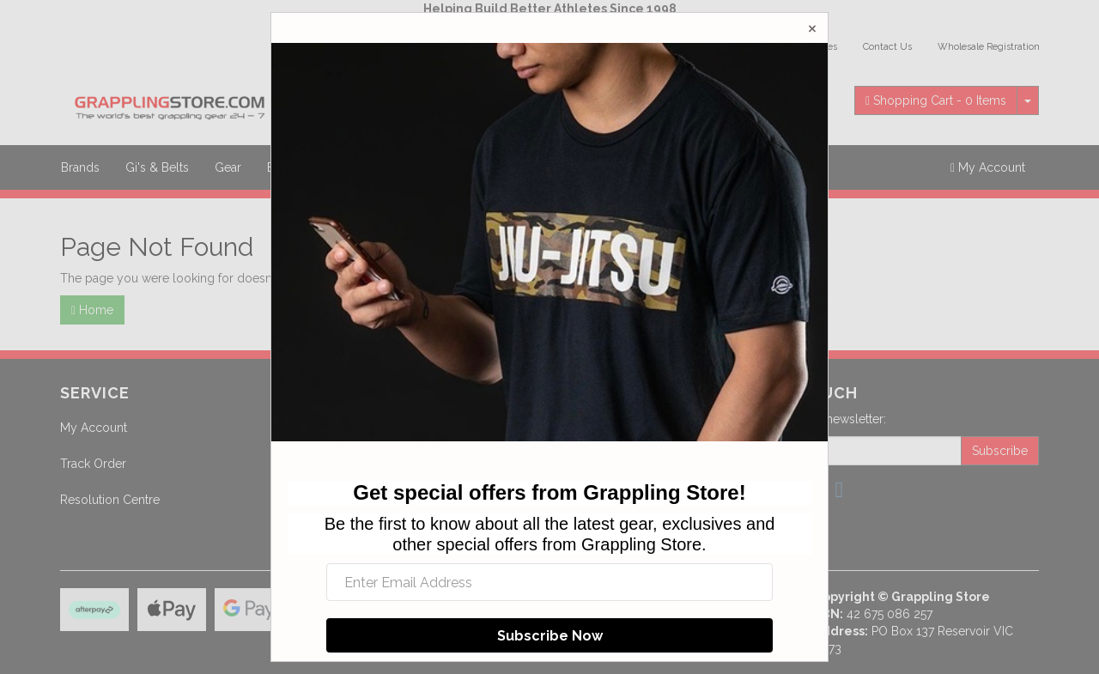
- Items (935, 100)
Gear (228, 167)
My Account (93, 427)
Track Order (93, 464)
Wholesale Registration (989, 46)
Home (92, 310)
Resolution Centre (110, 500)
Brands (80, 167)
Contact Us (887, 46)
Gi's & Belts (157, 167)
